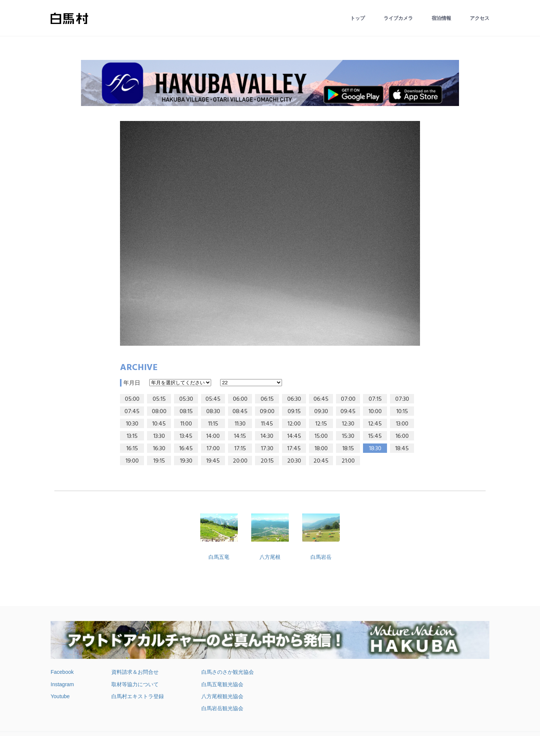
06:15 (267, 399)
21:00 (348, 461)
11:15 (213, 424)
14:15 (240, 436)
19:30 (186, 461)
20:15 (267, 461)
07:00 (348, 399)
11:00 (186, 424)
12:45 (375, 424)
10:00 (375, 412)
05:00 (132, 399)
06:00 (240, 399)
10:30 (132, 424)
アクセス (479, 18)
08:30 (213, 412)
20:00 (240, 461)
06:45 (321, 399)
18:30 (375, 449)
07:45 (132, 412)
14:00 (213, 436)
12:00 (294, 424)
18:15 (348, 449)
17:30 (267, 449)
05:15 (159, 399)
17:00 (213, 449)
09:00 (267, 412)
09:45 (348, 412)
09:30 (321, 412)
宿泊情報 (441, 18)
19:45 (213, 461)
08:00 (159, 412)
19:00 (132, 461)
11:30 (240, 424)
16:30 (159, 449)
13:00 (402, 424)
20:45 (321, 461)
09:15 (294, 412)
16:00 (402, 436)
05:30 (186, 399)
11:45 (267, 424)
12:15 (321, 424)
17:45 (294, 449)
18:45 (402, 449)
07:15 (375, 399)
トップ (357, 18)
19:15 (159, 461)
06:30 (294, 399)
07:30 (402, 399)
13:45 (186, 436)
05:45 (213, 399)
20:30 (294, 461)
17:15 (240, 449)
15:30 (348, 436)
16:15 (132, 449)
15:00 (321, 436)
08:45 (240, 412)
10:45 (159, 424)
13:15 (132, 436)
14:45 (294, 436)
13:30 (159, 436)
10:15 (402, 412)
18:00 (321, 449)
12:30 (348, 424)
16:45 (186, 449)
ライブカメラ (398, 18)
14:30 (267, 436)
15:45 (375, 436)
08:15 (186, 412)
